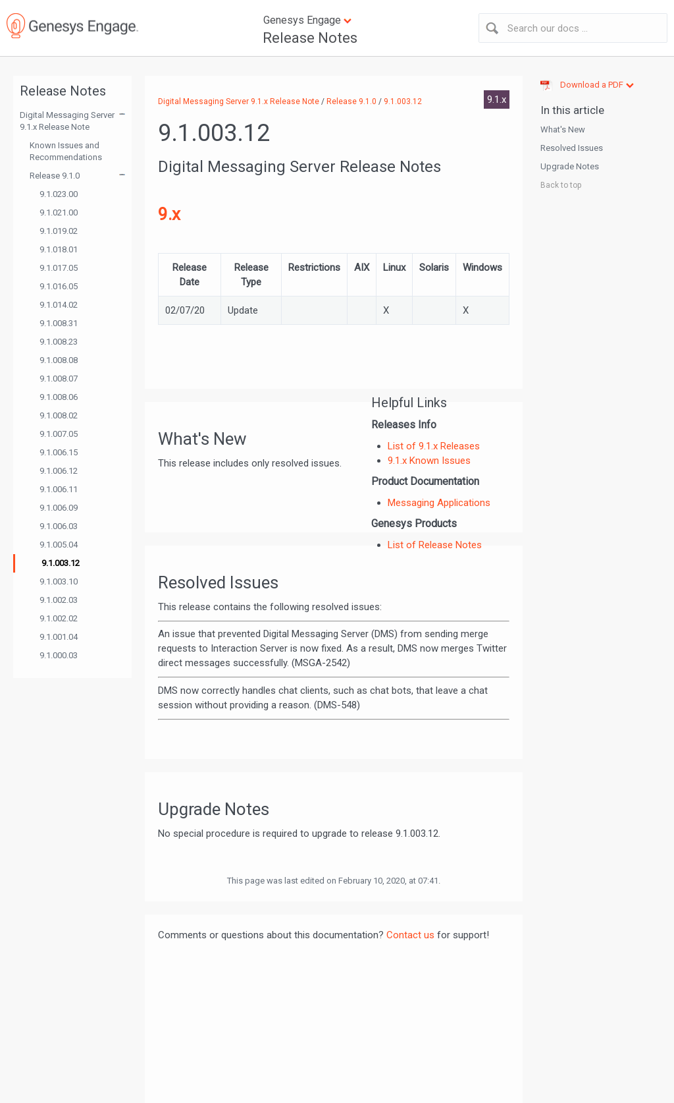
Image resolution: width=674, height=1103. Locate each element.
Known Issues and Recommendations (66, 151)
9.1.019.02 (58, 231)
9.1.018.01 (58, 249)
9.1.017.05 (58, 268)
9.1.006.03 (58, 526)
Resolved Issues (571, 148)
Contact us (410, 935)
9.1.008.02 (58, 415)
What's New (562, 129)
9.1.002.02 (58, 618)
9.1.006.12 (58, 471)
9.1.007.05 (58, 434)
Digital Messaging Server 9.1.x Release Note (67, 121)
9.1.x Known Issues (429, 461)
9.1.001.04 (58, 637)
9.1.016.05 (58, 286)
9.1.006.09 (58, 508)
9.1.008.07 (58, 378)
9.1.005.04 (58, 545)
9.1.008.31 (58, 323)
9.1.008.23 (58, 342)
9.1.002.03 (58, 600)
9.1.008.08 (58, 360)
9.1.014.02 (58, 305)
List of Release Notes (435, 545)
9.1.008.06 (58, 397)
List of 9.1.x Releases (434, 446)
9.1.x (496, 99)
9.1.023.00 (58, 194)
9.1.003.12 (60, 563)
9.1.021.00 (58, 212)
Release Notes (310, 38)
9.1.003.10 (58, 581)
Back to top (560, 185)
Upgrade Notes (569, 166)
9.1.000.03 (58, 655)
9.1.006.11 (58, 489)
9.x (169, 214)
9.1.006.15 (58, 452)
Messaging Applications (439, 503)
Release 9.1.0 (55, 176)
